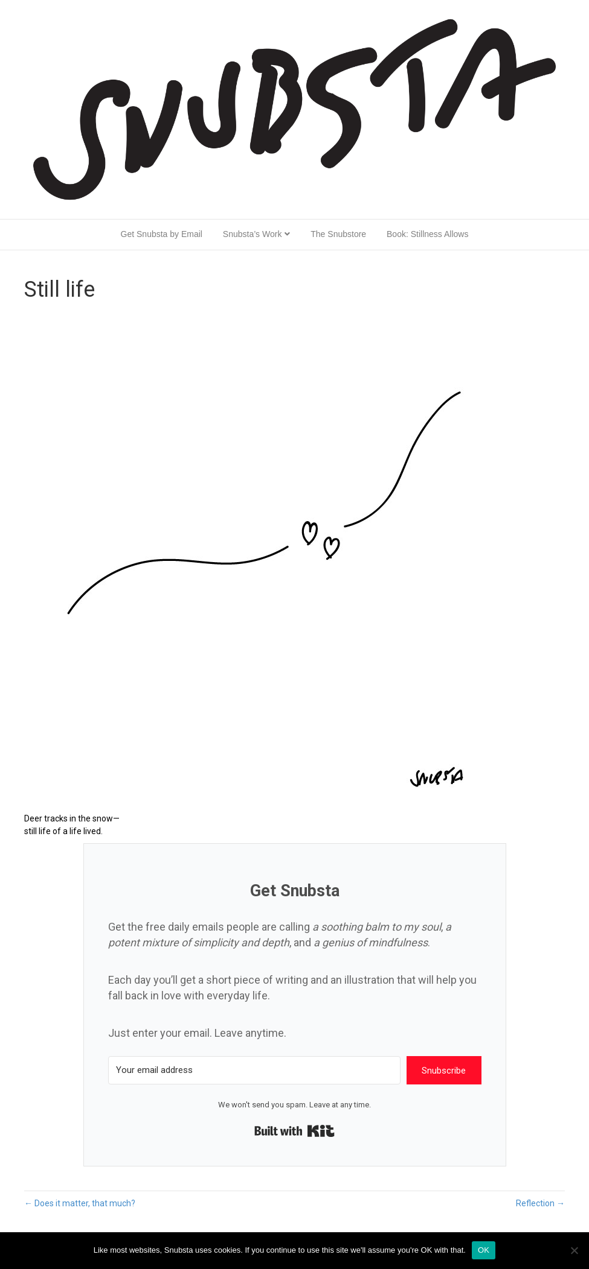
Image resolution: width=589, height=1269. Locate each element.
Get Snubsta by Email (161, 234)
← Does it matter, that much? (79, 1203)
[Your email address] (254, 1070)
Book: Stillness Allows (427, 234)
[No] (574, 1250)
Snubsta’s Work (252, 234)
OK (483, 1250)
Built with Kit (294, 1131)
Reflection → (540, 1203)
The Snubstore (338, 234)
